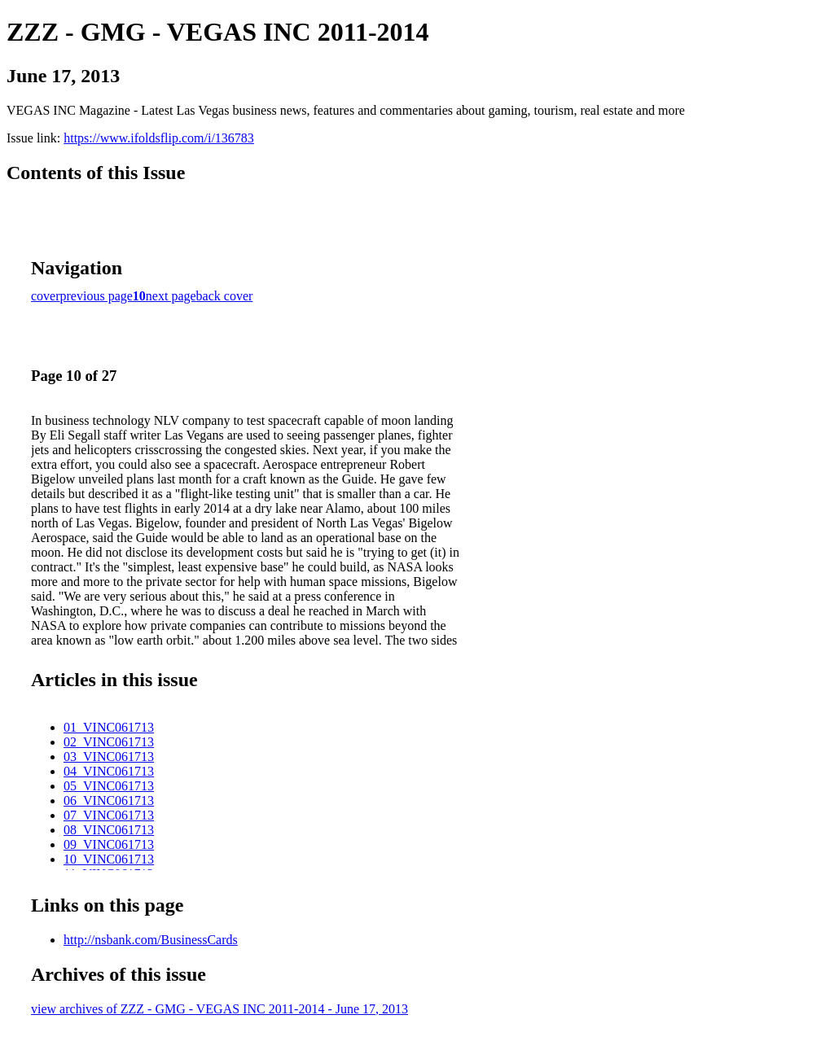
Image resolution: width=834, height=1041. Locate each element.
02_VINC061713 (109, 742)
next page (171, 296)
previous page (96, 296)
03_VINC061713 (109, 756)
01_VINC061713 (109, 727)
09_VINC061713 (109, 844)
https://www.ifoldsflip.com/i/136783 (159, 138)
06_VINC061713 (109, 800)
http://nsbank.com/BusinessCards (151, 940)
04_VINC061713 (109, 771)
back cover (224, 296)
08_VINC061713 (109, 830)
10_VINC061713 (109, 859)
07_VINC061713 (109, 815)
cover (45, 296)
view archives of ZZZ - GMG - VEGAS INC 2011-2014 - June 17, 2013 (219, 1009)
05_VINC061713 (109, 786)
